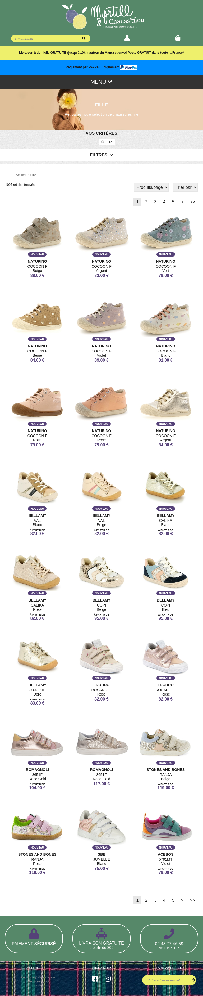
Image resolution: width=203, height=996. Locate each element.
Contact (39, 985)
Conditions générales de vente (39, 977)
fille (106, 142)
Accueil (21, 175)
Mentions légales (39, 981)
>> (192, 202)
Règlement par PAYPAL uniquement (101, 67)
